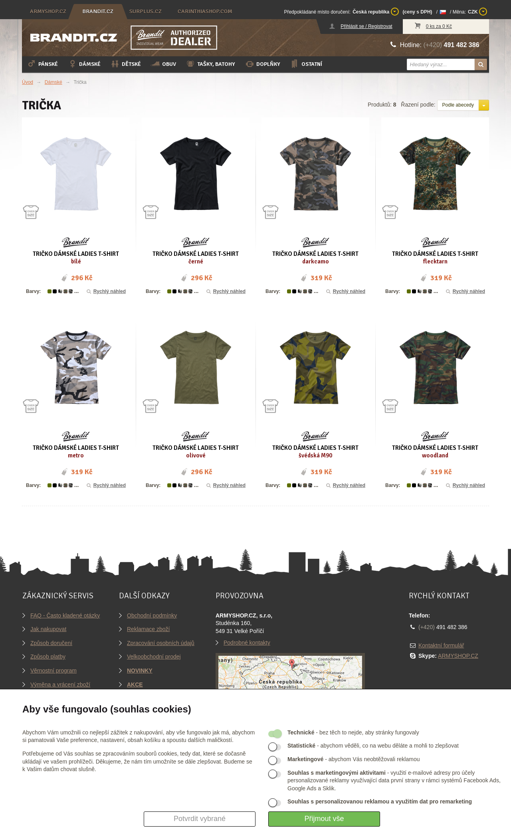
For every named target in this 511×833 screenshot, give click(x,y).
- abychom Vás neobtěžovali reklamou (353, 759)
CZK (477, 12)
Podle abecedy (458, 105)
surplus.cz (145, 11)
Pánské (42, 64)
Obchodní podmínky (152, 615)
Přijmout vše (324, 819)
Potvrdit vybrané (200, 819)
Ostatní (306, 64)
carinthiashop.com (205, 11)
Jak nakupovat (48, 629)
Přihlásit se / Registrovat (366, 26)
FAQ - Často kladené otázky (65, 615)
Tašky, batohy (210, 64)
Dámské (84, 64)
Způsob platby (47, 656)
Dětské (125, 64)
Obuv (163, 64)
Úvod (27, 82)
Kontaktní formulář (441, 645)
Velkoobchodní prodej (154, 656)
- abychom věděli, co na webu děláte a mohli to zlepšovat (373, 745)
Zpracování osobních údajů (160, 643)
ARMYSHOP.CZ (458, 656)
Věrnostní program (53, 670)
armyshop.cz (48, 11)
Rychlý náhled (105, 291)
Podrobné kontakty (247, 642)
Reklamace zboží (148, 629)
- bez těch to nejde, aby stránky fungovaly (353, 732)
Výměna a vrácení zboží (60, 684)
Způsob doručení (51, 643)
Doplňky (262, 64)
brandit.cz (97, 11)
